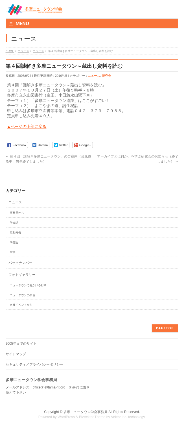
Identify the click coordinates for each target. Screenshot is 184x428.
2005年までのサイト (21, 344)
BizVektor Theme (92, 417)
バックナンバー (20, 263)
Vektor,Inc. (119, 417)
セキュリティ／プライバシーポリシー (34, 364)
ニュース (94, 75)
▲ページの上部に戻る (27, 126)
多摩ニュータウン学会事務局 (85, 412)
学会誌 (14, 222)
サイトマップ (16, 354)
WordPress (66, 417)
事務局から (17, 212)
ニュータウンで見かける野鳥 (28, 285)
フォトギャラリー (22, 275)
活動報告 (15, 232)
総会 (13, 252)
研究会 (106, 75)
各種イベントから (21, 304)
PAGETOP (165, 328)
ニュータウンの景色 (22, 295)
